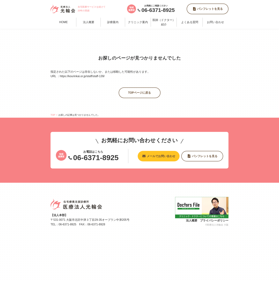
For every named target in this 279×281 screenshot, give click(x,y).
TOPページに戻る (139, 92)
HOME (63, 22)
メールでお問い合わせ (161, 156)
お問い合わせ (215, 22)
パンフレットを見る (210, 8)
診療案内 (113, 22)
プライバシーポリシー (214, 220)
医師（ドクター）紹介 (163, 22)
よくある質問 (189, 22)
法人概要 (88, 22)
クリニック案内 (138, 22)
